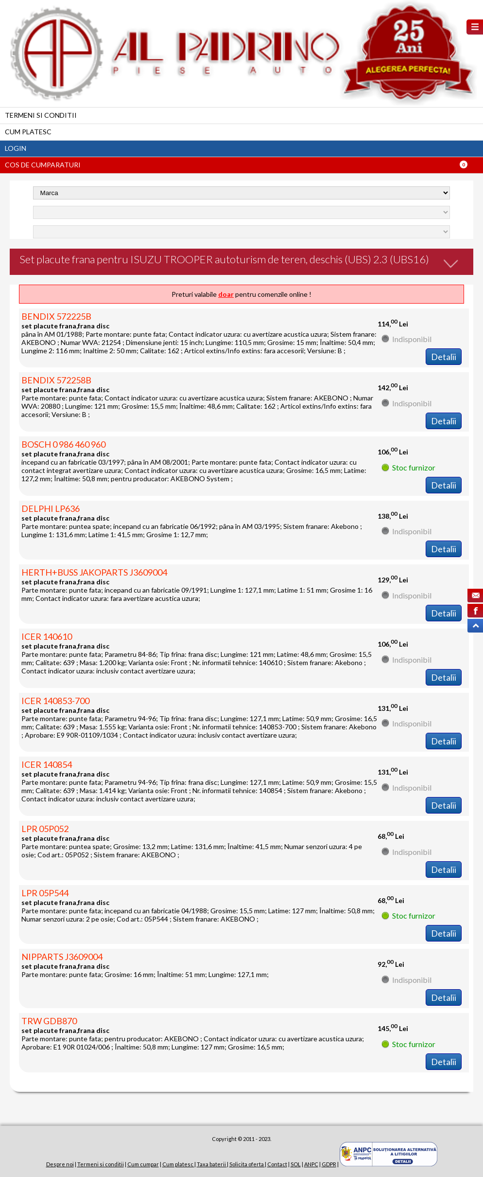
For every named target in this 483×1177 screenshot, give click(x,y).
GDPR (329, 1164)
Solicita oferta (247, 1164)
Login (15, 148)
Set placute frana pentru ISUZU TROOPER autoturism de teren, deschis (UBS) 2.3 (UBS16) (224, 259)
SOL (296, 1164)
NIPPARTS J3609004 (62, 956)
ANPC (311, 1164)
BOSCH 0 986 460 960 (63, 444)
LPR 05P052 (45, 828)
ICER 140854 (46, 764)
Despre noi (60, 1164)
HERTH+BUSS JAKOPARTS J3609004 (94, 572)
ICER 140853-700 (55, 700)
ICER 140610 (46, 636)
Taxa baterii (212, 1164)
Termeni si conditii (41, 115)
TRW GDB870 (49, 1020)
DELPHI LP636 (50, 508)
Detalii (443, 356)
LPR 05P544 (45, 892)
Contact (277, 1164)
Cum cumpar (143, 1164)
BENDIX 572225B (56, 316)
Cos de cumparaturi (43, 165)
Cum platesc (28, 131)
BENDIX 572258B (56, 380)
